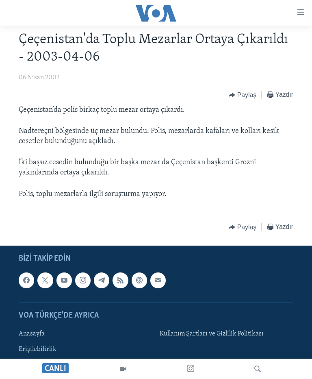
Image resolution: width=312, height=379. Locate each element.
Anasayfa (32, 334)
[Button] (242, 95)
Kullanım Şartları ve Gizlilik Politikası (212, 334)
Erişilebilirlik (37, 349)
